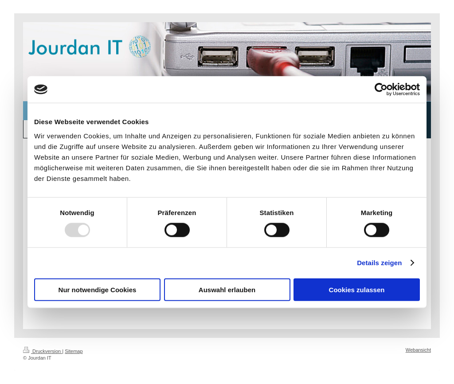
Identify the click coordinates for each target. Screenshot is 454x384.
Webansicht (418, 350)
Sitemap (73, 351)
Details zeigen (379, 262)
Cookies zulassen (357, 289)
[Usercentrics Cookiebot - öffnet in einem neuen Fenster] (381, 89)
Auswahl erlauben (227, 289)
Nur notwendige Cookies (98, 289)
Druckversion (42, 351)
